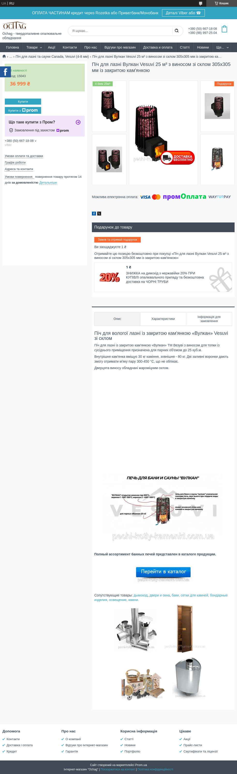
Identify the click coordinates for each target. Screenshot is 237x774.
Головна (12, 47)
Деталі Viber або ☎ (183, 13)
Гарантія (72, 751)
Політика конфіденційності (155, 769)
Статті (185, 47)
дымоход (141, 595)
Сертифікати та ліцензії (201, 751)
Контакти (70, 47)
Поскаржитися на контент (118, 769)
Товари (31, 47)
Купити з (22, 110)
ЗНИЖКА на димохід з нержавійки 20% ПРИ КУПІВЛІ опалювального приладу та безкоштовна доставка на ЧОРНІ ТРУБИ (165, 277)
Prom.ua (141, 765)
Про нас (90, 47)
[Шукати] (176, 31)
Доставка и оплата (157, 47)
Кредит (12, 751)
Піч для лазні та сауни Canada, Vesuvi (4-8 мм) (52, 56)
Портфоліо (132, 751)
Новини (203, 47)
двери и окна (159, 595)
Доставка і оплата (20, 745)
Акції (51, 47)
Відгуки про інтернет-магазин (87, 745)
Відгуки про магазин (120, 47)
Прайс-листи (193, 745)
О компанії (73, 739)
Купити (23, 101)
